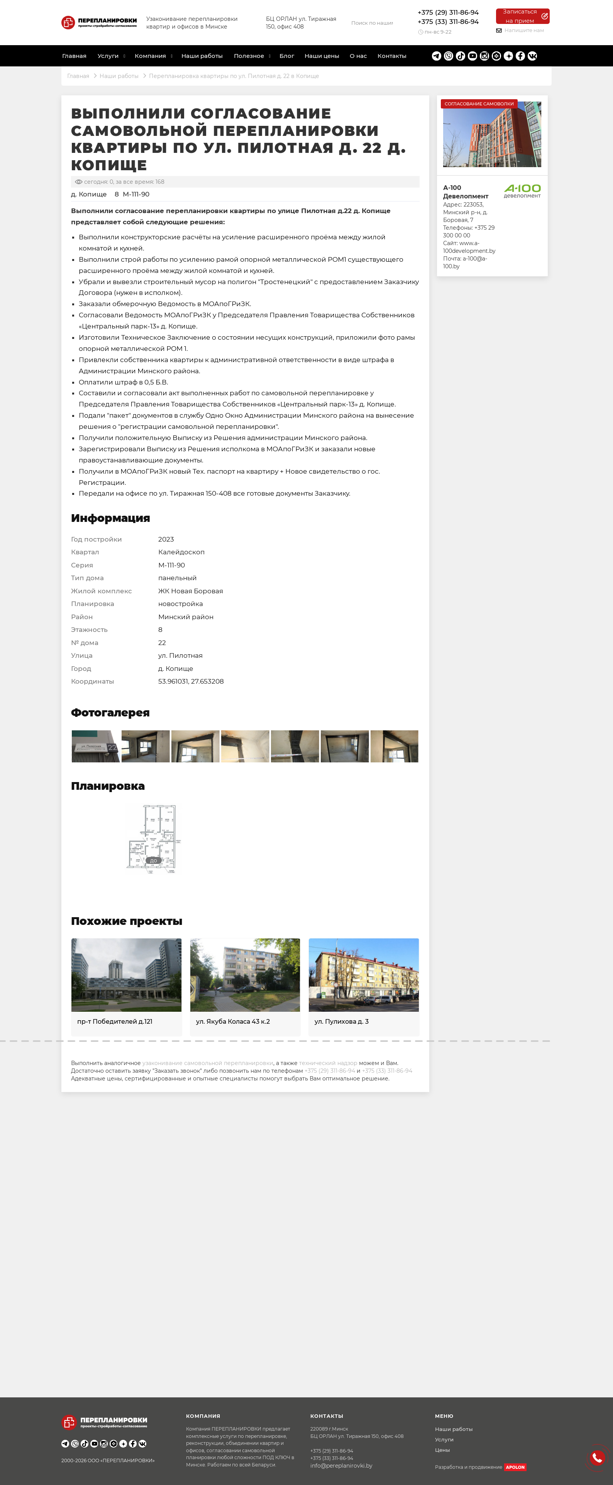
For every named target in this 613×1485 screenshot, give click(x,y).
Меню (444, 1416)
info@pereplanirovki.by (341, 1465)
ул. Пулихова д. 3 (342, 1021)
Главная (74, 55)
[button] (13, 1041)
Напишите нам (520, 30)
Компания (150, 55)
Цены (442, 1450)
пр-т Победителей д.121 (114, 1021)
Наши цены (322, 55)
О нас (358, 55)
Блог (286, 55)
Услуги (444, 1439)
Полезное (249, 55)
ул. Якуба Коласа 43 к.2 (233, 1021)
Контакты (392, 55)
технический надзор (328, 1063)
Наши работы (202, 55)
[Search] (372, 22)
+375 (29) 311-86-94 (448, 12)
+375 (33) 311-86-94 (448, 21)
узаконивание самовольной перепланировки (207, 1063)
